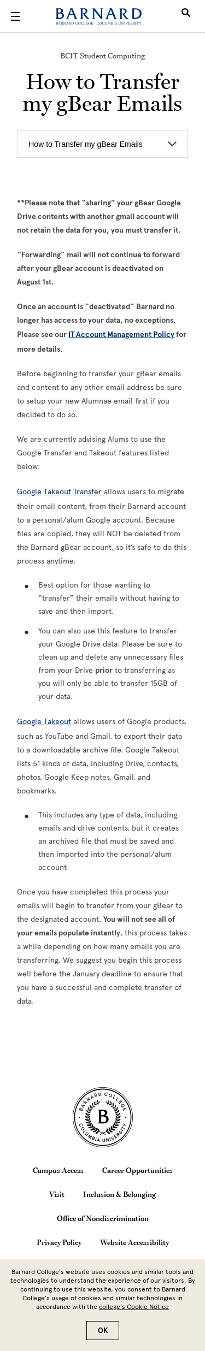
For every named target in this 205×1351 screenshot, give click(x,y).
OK (103, 1330)
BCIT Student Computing (102, 56)
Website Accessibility (134, 1242)
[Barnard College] (99, 16)
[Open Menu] (15, 16)
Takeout (58, 721)
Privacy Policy (59, 1242)
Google (30, 721)
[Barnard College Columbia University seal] (102, 1117)
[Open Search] (186, 16)
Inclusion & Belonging (119, 1194)
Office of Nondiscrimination (103, 1218)
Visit (57, 1194)
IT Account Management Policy (121, 334)
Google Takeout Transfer (59, 491)
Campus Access (58, 1170)
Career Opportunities (137, 1170)
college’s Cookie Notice (134, 1307)
